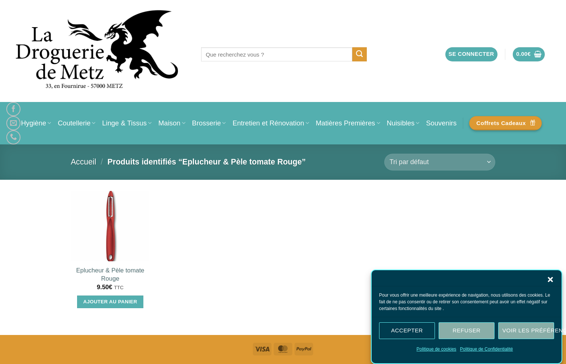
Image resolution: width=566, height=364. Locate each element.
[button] (550, 280)
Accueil (83, 161)
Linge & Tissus (127, 123)
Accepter (407, 332)
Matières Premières (348, 123)
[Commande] (439, 162)
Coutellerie (76, 123)
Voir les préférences (528, 332)
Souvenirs (441, 123)
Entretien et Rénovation (270, 123)
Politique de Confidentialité (486, 350)
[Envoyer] (359, 54)
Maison (171, 123)
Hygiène (36, 123)
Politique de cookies (437, 350)
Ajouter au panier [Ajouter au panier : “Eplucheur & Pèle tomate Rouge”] (110, 301)
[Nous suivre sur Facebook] (13, 109)
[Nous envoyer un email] (13, 123)
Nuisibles (403, 123)
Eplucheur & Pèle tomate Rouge (110, 274)
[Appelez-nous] (13, 137)
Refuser (467, 332)
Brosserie (209, 123)
